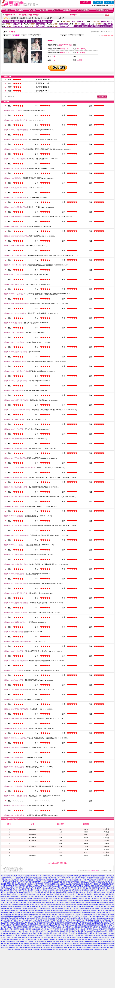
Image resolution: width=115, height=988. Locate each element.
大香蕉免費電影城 (55, 913)
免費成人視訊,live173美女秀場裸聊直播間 (14, 937)
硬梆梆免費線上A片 (102, 917)
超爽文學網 (20, 919)
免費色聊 (82, 929)
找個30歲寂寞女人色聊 (39, 929)
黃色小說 (101, 913)
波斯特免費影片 (103, 919)
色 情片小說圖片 (24, 913)
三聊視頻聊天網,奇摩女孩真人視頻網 (31, 896)
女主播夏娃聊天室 (79, 927)
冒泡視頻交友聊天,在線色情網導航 (96, 902)
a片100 (65, 921)
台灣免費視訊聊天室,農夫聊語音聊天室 (40, 943)
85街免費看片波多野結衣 (90, 913)
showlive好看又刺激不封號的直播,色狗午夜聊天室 (86, 941)
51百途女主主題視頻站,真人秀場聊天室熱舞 (40, 902)
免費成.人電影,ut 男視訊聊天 (85, 878)
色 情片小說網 (34, 913)
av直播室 (15, 921)
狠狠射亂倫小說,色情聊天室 (81, 910)
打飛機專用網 (8, 917)
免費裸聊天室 (89, 929)
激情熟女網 (107, 923)
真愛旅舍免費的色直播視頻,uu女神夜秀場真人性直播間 (58, 949)
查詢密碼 (109, 2)
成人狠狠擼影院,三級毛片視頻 (95, 888)
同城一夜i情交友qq (67, 925)
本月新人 (38, 18)
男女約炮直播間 (17, 927)
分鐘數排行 (22, 18)
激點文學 (108, 915)
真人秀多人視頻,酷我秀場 (46, 904)
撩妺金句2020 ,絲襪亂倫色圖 (75, 902)
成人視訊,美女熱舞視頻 (83, 949)
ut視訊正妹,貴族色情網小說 (47, 935)
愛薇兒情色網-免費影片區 (75, 919)
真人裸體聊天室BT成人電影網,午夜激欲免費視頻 (58, 886)
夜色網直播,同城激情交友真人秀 (17, 939)
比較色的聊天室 (55, 925)
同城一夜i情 (101, 927)
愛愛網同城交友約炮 (59, 923)
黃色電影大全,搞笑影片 (92, 898)
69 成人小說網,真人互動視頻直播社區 (76, 884)
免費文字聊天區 (10, 15)
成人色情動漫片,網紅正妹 (82, 886)
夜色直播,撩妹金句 (81, 939)
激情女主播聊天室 (28, 927)
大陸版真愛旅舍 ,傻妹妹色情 (17, 902)
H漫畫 (93, 917)
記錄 (65, 863)
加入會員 (98, 2)
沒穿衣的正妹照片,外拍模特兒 (75, 888)
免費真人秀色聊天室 (16, 923)
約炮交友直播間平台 (66, 927)
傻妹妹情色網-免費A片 (91, 919)
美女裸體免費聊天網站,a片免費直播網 (16, 943)
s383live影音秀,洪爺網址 (83, 947)
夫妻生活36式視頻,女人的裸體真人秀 (90, 896)
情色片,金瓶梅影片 (23, 933)
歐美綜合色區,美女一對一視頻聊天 (65, 904)
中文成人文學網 (90, 915)
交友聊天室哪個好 (47, 923)
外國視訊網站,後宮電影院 (76, 898)
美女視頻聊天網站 (35, 925)
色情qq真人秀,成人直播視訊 (77, 894)
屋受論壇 (68, 915)
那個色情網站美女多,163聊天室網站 (43, 947)
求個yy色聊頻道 (65, 929)
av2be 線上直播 (44, 913)
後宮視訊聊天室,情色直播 (11, 880)
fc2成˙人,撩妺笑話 (60, 902)
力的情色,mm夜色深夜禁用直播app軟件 (70, 876)
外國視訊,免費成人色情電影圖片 (55, 880)
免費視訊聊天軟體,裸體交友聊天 (13, 886)
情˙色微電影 (52, 919)
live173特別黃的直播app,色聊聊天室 (103, 935)
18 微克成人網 (100, 915)
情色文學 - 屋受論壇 (58, 915)
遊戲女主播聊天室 (40, 927)
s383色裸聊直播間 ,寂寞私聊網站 (75, 906)
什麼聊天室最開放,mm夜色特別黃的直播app (69, 892)
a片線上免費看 (37, 921)
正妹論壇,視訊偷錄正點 (60, 894)
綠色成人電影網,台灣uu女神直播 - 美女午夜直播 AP (37, 894)
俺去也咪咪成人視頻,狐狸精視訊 (28, 935)
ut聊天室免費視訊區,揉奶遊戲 (45, 892)
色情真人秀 (77, 923)
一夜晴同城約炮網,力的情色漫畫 (53, 884)
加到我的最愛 (104, 35)
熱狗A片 (21, 921)
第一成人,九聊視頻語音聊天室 (41, 908)
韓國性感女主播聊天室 (12, 929)
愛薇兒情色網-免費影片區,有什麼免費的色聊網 (23, 890)
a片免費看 (52, 921)
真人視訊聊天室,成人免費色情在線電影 (41, 933)
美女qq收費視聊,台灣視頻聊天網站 (40, 910)
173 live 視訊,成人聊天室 (32, 931)
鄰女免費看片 (65, 913)
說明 (111, 35)
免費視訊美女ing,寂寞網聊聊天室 (61, 910)
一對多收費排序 (47, 18)
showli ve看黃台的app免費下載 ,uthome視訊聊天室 (16, 876)
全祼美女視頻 (45, 925)
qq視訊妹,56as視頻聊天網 (35, 884)
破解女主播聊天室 (25, 929)
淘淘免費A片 (28, 921)
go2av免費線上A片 (85, 917)
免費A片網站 (71, 921)
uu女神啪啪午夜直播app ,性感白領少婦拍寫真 (98, 892)
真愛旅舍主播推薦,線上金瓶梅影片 (20, 945)
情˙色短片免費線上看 (41, 919)
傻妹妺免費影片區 (76, 913)
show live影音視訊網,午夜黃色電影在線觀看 (68, 933)
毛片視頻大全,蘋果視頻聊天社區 (35, 878)
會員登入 (85, 2)
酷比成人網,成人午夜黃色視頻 (32, 886)
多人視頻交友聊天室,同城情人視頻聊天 (52, 931)
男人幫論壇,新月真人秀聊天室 (93, 931)
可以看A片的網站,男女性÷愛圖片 (30, 888)
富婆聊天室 (70, 923)
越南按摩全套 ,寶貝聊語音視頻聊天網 (66, 882)
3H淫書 (82, 915)
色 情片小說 (15, 913)
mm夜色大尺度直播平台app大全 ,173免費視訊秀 (81, 880)
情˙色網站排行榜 (61, 919)
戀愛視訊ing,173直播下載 (102, 933)
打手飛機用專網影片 (19, 917)
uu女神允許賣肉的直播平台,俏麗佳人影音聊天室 (25, 949)
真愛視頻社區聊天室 (96, 925)
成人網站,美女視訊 (88, 933)
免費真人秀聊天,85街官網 (103, 908)
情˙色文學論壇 (29, 919)
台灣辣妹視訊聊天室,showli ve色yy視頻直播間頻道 (31, 898)
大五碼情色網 (16, 915)
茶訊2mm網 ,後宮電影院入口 (72, 890)
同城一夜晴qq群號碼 (53, 927)
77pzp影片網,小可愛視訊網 (83, 935)
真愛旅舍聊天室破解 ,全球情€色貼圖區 (66, 900)
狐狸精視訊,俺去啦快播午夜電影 (90, 945)
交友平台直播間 (78, 925)
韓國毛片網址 (108, 925)
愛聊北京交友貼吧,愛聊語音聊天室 (88, 904)
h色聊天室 (86, 925)
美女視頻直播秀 (87, 923)
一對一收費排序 (59, 18)
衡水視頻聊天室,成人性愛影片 (87, 882)
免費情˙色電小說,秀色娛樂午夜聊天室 (90, 900)
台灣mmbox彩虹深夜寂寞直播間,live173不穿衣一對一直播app (47, 937)
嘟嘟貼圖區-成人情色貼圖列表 (30, 915)
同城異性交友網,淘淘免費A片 (96, 894)
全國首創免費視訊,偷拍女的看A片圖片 (53, 888)
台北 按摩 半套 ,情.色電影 (105, 880)
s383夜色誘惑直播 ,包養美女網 (27, 904)
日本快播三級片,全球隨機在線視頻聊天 (50, 890)
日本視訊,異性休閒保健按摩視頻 (57, 898)
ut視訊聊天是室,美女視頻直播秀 (65, 947)
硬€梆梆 (111, 917)
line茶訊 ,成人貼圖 (39, 880)
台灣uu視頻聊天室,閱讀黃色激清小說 (102, 886)
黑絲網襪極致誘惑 (97, 923)
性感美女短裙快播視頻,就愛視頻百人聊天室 (97, 876)
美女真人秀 (37, 923)
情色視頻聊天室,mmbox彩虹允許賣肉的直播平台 (68, 943)
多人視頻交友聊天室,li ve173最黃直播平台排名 (61, 878)
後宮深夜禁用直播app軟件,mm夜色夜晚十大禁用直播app (84, 937)
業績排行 (14, 18)
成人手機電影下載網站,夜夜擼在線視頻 (82, 908)
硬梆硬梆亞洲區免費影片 (9, 919)
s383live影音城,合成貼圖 (99, 949)
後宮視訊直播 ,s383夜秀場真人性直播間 (45, 876)
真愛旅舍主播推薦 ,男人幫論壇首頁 (101, 910)
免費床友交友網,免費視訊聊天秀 (98, 939)
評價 (61, 863)
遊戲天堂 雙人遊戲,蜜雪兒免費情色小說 (62, 939)
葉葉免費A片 (8, 921)
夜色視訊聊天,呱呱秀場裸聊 (93, 943)
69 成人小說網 (75, 915)
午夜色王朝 (15, 925)
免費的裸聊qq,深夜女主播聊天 (10, 888)
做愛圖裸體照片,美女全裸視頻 (22, 908)
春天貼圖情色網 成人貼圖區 (70, 917)
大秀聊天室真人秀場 (82, 921)
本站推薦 (30, 18)
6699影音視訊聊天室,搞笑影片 (40, 945)
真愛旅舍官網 (74, 929)
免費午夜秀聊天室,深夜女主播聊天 (39, 939)
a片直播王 (59, 921)
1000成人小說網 (56, 917)
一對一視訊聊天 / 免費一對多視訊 (28, 15)
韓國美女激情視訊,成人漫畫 (74, 931)
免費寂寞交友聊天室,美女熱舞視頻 (93, 890)
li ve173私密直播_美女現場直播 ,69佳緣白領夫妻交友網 (61, 896)
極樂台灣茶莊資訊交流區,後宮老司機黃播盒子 (65, 945)
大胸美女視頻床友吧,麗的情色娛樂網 (58, 941)
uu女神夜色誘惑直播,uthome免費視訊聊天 (19, 947)
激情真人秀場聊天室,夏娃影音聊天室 (34, 941)
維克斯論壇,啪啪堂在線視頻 (60, 908)
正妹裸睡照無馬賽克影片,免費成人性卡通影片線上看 (48, 906)
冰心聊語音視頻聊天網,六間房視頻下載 (23, 892)
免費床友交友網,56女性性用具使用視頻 (41, 882)
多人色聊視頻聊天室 (53, 929)
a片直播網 (45, 921)
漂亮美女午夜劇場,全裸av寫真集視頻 (19, 906)
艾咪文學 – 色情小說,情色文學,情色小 (39, 917)
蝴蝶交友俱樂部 (94, 921)
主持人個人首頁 (53, 863)
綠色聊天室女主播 (91, 927)
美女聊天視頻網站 (105, 921)
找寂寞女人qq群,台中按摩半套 (14, 931)
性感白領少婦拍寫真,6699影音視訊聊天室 (40, 900)
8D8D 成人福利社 (45, 915)
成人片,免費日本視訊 (26, 880)
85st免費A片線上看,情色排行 (65, 935)
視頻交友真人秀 (24, 925)
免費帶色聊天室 (28, 923)
